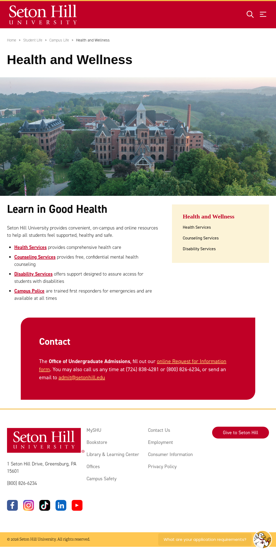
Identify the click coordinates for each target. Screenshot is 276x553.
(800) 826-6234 (22, 483)
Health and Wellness (208, 216)
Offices (93, 466)
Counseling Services (35, 257)
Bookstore (97, 442)
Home (11, 40)
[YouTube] (77, 505)
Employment (160, 442)
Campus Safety (101, 478)
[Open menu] (263, 14)
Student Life (32, 40)
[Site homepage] (43, 14)
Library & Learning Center (113, 454)
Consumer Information (170, 454)
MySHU (94, 430)
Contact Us (159, 430)
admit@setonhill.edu (81, 377)
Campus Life (59, 40)
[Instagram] (28, 505)
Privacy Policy (162, 466)
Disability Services (33, 274)
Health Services (30, 247)
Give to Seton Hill (240, 432)
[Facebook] (12, 505)
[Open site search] (250, 14)
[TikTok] (44, 505)
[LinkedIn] (61, 505)
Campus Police (29, 291)
